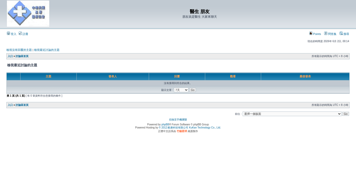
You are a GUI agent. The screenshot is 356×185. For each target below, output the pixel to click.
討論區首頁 (22, 56)
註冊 (23, 33)
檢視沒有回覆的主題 (19, 49)
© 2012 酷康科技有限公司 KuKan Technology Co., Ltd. (190, 127)
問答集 (330, 33)
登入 (11, 33)
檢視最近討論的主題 (47, 49)
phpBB (165, 124)
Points (315, 33)
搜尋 (344, 33)
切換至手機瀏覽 (178, 119)
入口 (10, 56)
